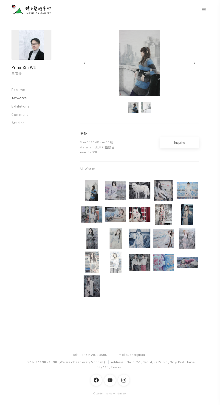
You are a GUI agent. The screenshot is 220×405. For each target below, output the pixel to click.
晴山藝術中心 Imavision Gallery (35, 9)
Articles (17, 123)
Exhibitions (20, 106)
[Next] (194, 63)
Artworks (30, 98)
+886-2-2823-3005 (93, 355)
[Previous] (84, 63)
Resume (18, 90)
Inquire (179, 142)
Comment (19, 115)
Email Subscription (131, 355)
